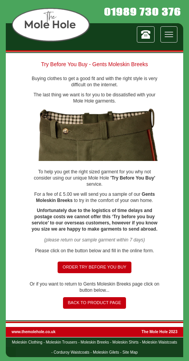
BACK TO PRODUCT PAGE (94, 302)
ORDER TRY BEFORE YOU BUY (94, 267)
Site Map (130, 352)
